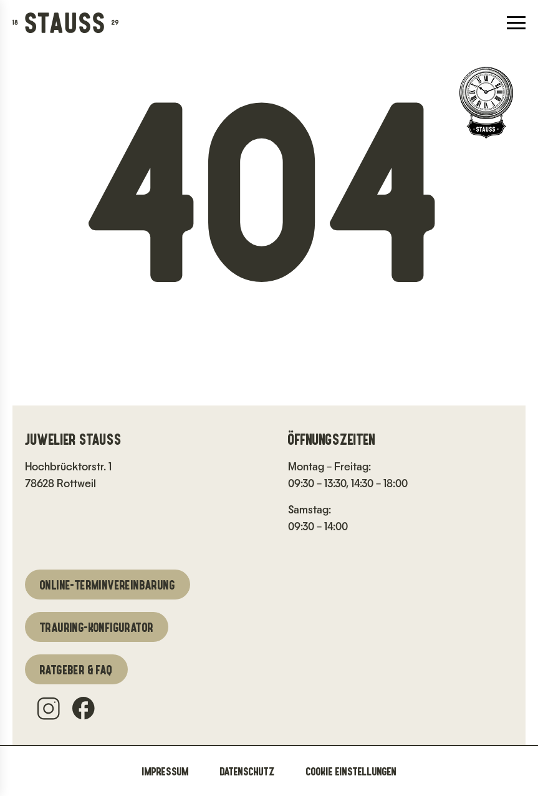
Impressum (165, 771)
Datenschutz (247, 771)
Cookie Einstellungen (351, 771)
